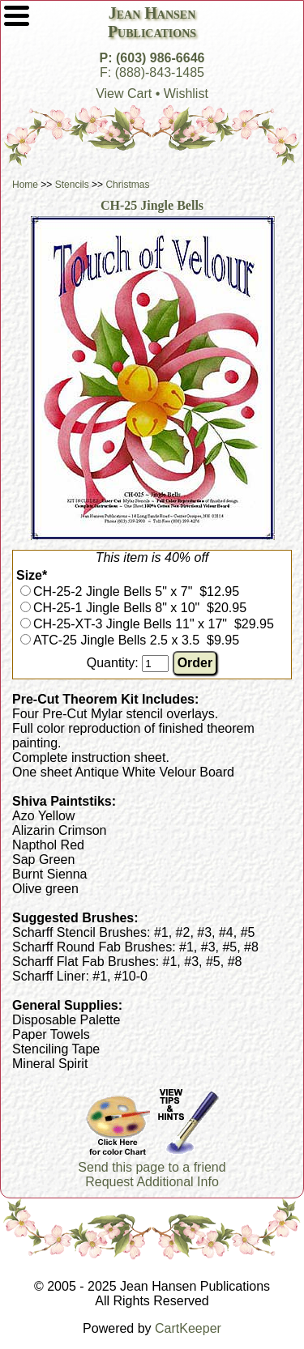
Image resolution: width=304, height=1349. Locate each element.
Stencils (72, 184)
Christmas (127, 184)
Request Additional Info (152, 1182)
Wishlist (186, 93)
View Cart (124, 93)
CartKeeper (188, 1328)
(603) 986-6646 (160, 58)
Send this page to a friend (151, 1167)
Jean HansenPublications (152, 22)
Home (25, 184)
